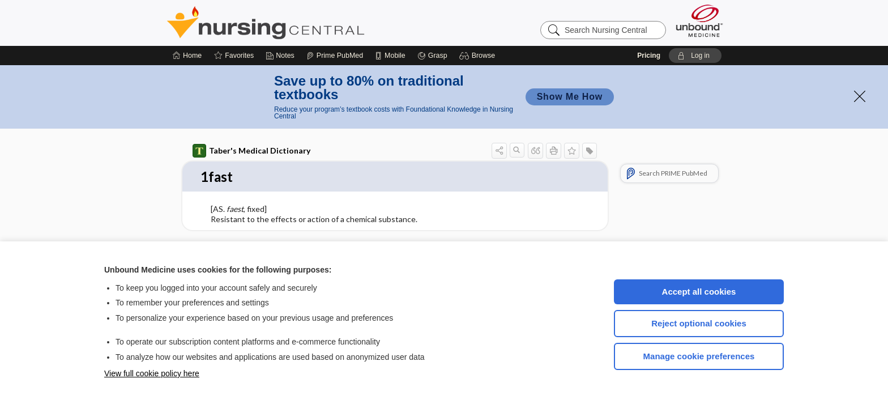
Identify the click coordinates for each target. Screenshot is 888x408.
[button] (478, 55)
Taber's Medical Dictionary (251, 151)
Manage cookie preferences (699, 356)
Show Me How (570, 96)
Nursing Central (308, 23)
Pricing (648, 56)
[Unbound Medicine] (699, 21)
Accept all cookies (699, 291)
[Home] (187, 55)
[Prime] (334, 55)
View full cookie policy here (151, 373)
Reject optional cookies (698, 323)
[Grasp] (432, 55)
